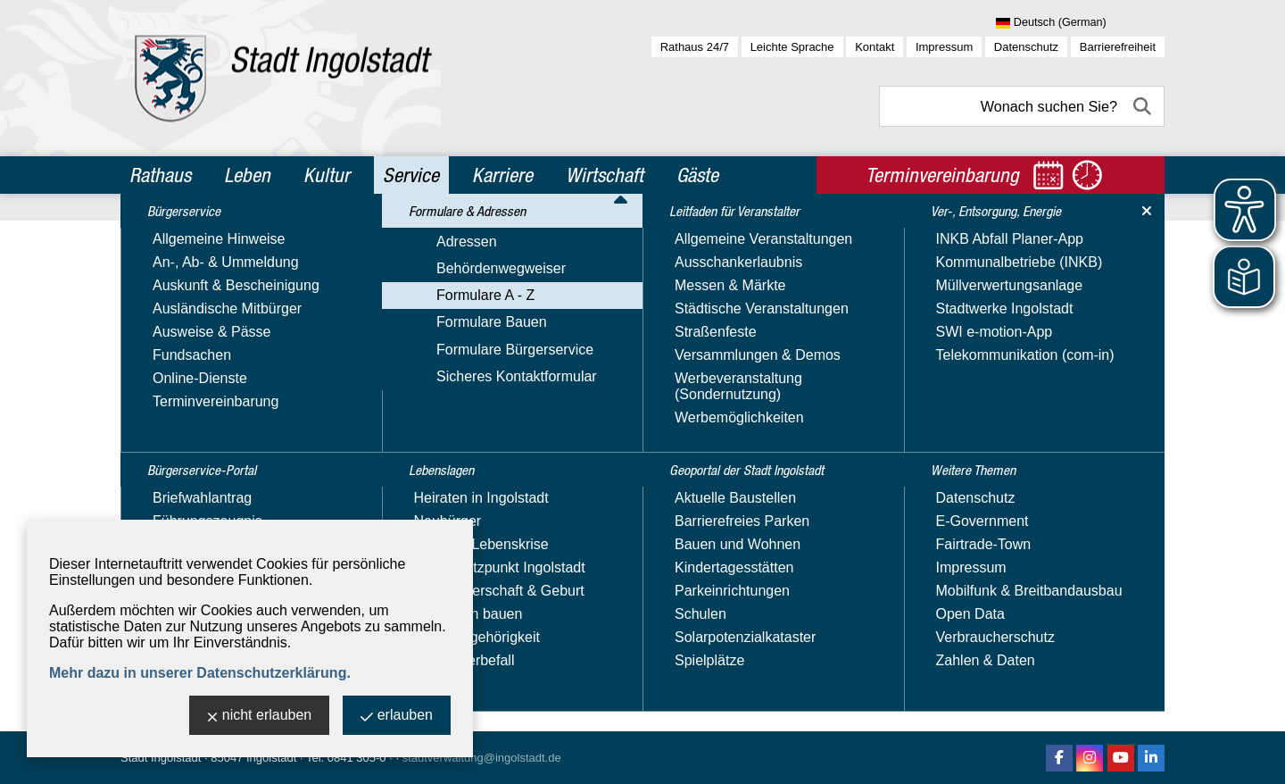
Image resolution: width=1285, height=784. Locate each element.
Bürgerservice (180, 239)
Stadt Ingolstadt (160, 757)
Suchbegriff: (420, 355)
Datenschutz (1026, 47)
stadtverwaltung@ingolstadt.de (481, 757)
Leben (247, 175)
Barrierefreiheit (1118, 47)
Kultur (326, 175)
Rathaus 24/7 (694, 47)
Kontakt (874, 47)
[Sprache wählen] (1080, 23)
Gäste (697, 175)
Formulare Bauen (185, 425)
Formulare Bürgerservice (208, 451)
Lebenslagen (176, 509)
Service (411, 175)
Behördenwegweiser (195, 373)
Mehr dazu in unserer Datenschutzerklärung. (200, 672)
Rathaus (160, 175)
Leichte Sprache (792, 47)
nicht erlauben (259, 716)
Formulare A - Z (179, 399)
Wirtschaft (604, 175)
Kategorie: (769, 355)
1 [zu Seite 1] (1115, 563)
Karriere (502, 175)
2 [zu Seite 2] (1135, 563)
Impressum (944, 47)
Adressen (160, 347)
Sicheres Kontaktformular (210, 477)
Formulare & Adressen (211, 316)
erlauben (397, 716)
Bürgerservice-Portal (205, 277)
